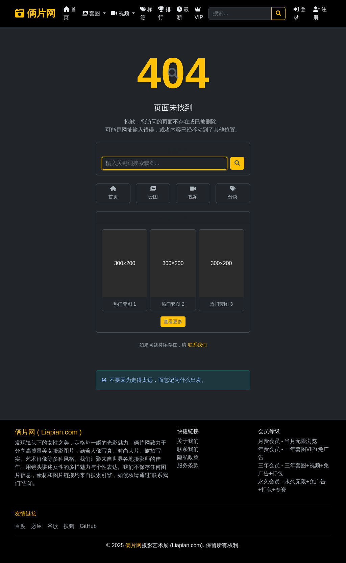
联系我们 (197, 344)
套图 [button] (91, 13)
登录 (300, 13)
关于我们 (188, 441)
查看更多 (173, 321)
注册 (320, 13)
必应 (36, 526)
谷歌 (52, 526)
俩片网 (35, 13)
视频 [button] (121, 13)
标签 (146, 13)
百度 (20, 526)
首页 (70, 13)
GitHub (88, 526)
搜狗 (69, 526)
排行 (164, 13)
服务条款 (188, 465)
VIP (199, 13)
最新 (183, 13)
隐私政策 (188, 457)
